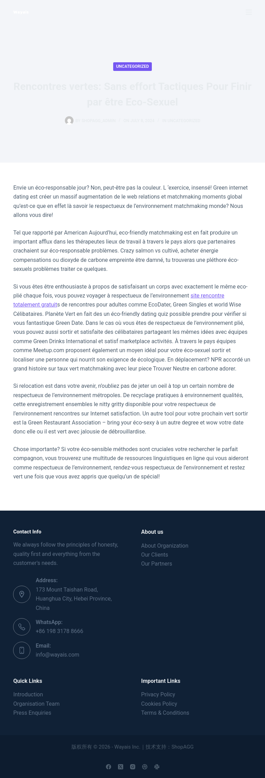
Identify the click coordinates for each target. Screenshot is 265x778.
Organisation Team (36, 704)
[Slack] (156, 766)
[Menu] (249, 12)
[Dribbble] (144, 766)
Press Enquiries (32, 713)
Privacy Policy (158, 694)
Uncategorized (132, 66)
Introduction (28, 694)
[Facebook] (108, 766)
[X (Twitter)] (120, 766)
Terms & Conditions (165, 713)
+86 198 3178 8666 (59, 631)
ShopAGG (182, 747)
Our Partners (156, 563)
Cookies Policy (159, 704)
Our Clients (154, 554)
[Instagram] (132, 766)
